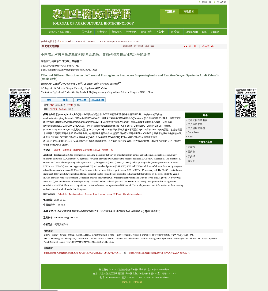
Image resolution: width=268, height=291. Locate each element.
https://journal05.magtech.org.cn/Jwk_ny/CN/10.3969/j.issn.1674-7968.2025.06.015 (82, 252)
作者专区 (102, 31)
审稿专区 (116, 31)
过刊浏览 (138, 46)
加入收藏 (221, 2)
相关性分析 (107, 150)
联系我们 (206, 2)
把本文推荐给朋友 (197, 120)
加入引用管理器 (196, 128)
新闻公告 (146, 31)
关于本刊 (87, 31)
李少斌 (191, 156)
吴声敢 (191, 151)
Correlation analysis (132, 194)
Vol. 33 (71, 41)
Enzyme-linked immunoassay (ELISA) (103, 194)
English (215, 31)
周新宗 (191, 146)
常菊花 (191, 161)
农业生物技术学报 (50, 41)
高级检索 (149, 46)
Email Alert (192, 31)
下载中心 (161, 31)
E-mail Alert (194, 132)
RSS (204, 31)
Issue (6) (81, 41)
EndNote (63, 109)
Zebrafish (62, 194)
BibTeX (53, 109)
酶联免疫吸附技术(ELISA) (87, 150)
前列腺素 (67, 150)
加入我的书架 (195, 124)
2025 (64, 41)
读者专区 (131, 31)
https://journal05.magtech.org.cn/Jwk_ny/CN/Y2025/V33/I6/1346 (159, 252)
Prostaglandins (76, 194)
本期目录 (127, 46)
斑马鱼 (57, 150)
